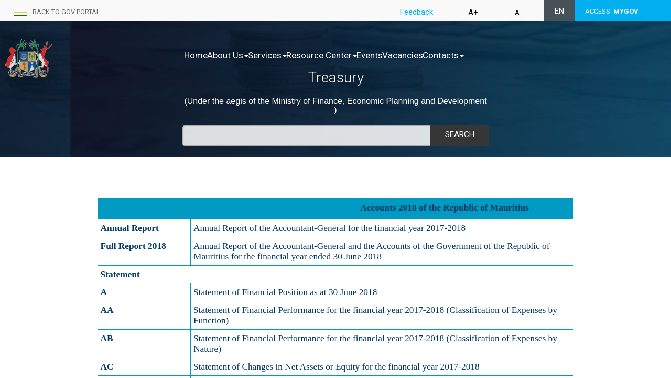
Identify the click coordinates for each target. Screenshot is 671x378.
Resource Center (354, 55)
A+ (473, 12)
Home (196, 55)
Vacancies (457, 55)
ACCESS (611, 11)
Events (414, 55)
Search (459, 134)
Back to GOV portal (66, 12)
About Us (238, 55)
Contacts (509, 55)
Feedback (416, 12)
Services (289, 55)
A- (518, 12)
